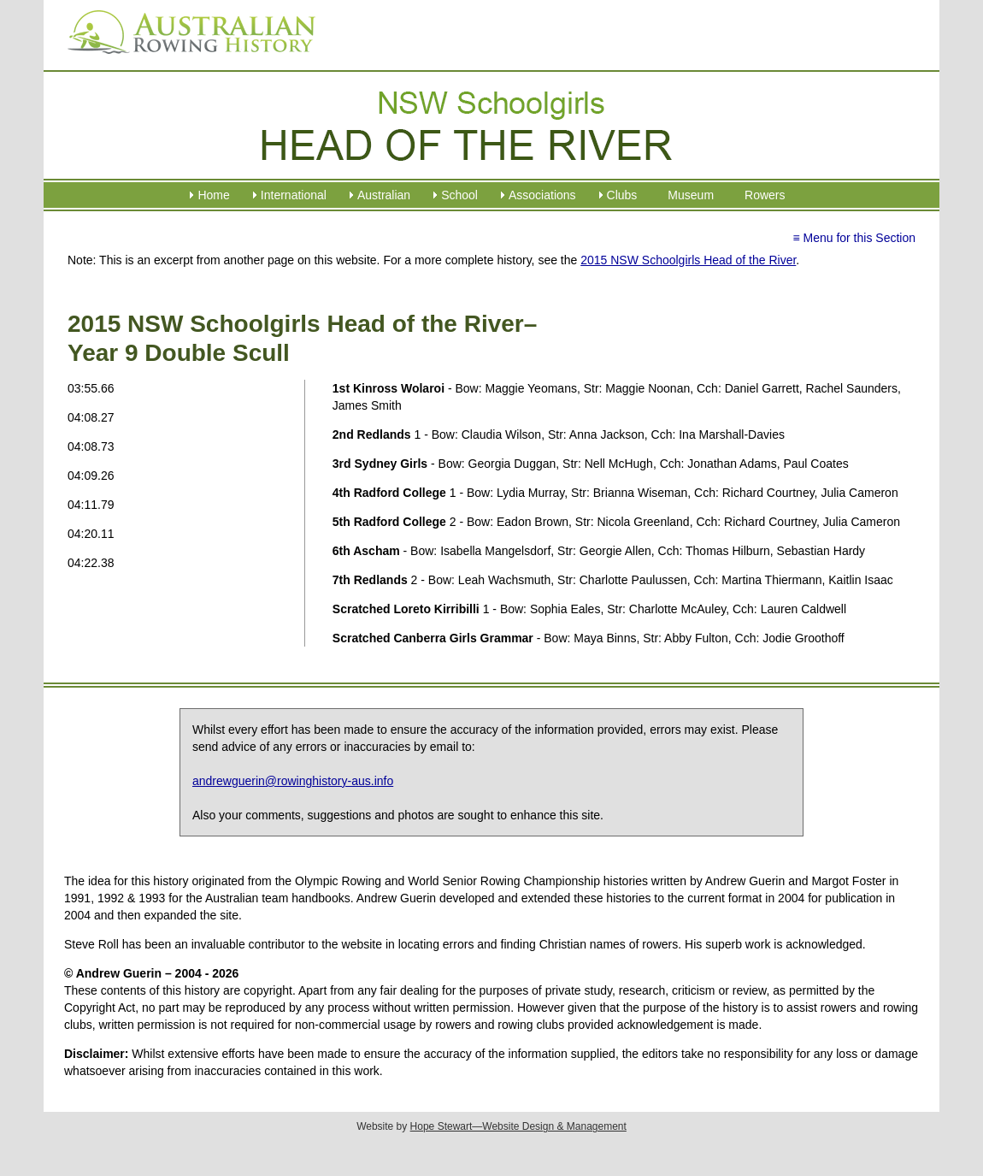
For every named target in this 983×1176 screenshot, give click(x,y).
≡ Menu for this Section (853, 238)
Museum (691, 195)
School (459, 195)
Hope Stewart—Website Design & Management (518, 1126)
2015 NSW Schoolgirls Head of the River (688, 260)
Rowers (765, 195)
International (294, 195)
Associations (542, 195)
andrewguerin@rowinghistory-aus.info (292, 781)
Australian (383, 195)
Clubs (622, 195)
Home (213, 195)
